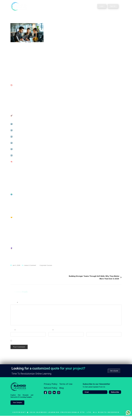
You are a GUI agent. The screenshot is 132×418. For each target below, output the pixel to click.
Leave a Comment (30, 267)
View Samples (18, 405)
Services (49, 6)
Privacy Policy (50, 386)
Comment (14, 305)
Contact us (82, 6)
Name (13, 332)
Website (89, 332)
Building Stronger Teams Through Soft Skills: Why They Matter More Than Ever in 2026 (94, 279)
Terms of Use (65, 386)
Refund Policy (50, 390)
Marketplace (61, 6)
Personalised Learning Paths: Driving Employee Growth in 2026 (38, 278)
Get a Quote (113, 373)
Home (40, 6)
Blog (61, 390)
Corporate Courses (46, 267)
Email (51, 332)
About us (72, 6)
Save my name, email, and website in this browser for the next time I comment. (37, 343)
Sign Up (113, 6)
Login (102, 6)
